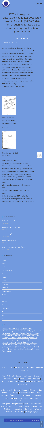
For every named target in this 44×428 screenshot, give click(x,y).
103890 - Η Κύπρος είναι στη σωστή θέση (13, 247)
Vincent (5, 349)
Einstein (16, 379)
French (24, 335)
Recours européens (15, 406)
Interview (25, 340)
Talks (3, 312)
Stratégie (34, 406)
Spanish (26, 344)
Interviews (5, 287)
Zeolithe (20, 349)
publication (12, 344)
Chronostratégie (36, 390)
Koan (26, 404)
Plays (3, 298)
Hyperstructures (25, 401)
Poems (4, 305)
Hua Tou (15, 401)
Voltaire (40, 381)
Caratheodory (7, 331)
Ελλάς (12, 367)
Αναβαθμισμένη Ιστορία (32, 349)
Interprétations (17, 404)
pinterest (27, 342)
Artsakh (11, 328)
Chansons (25, 390)
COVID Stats (13, 393)
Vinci (10, 349)
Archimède (10, 376)
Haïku (10, 398)
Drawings (5, 284)
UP (41, 422)
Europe (21, 395)
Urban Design (28, 409)
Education (30, 333)
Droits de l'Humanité (26, 393)
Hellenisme (12, 337)
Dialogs (4, 277)
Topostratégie (16, 409)
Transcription (20, 347)
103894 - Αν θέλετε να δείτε (9, 221)
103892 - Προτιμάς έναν (8, 234)
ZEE (15, 349)
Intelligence (17, 340)
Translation (29, 347)
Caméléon (4, 367)
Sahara (20, 344)
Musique (13, 342)
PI (17, 370)
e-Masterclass (7, 333)
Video (36, 347)
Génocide (38, 395)
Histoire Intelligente (22, 337)
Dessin (23, 331)
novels (20, 342)
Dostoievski (37, 331)
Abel (3, 376)
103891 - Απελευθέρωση (9, 240)
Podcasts (5, 301)
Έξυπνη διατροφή (31, 412)
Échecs (38, 393)
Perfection (39, 367)
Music (4, 294)
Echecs (23, 333)
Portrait (5, 344)
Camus (30, 328)
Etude (4, 335)
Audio (4, 263)
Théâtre (7, 409)
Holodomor (33, 337)
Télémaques (24, 370)
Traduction (11, 347)
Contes (4, 274)
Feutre (10, 335)
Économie (4, 395)
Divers (4, 281)
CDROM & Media (7, 270)
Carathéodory (27, 376)
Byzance (23, 328)
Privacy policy (35, 420)
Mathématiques (35, 404)
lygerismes (6, 342)
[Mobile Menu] (39, 3)
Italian (31, 340)
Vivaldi (33, 381)
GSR (23, 367)
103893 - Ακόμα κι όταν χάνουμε (11, 227)
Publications (5, 308)
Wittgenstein (22, 384)
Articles (16, 43)
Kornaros (36, 379)
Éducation (13, 395)
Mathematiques (6, 291)
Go (37, 335)
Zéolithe (21, 412)
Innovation (37, 401)
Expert (17, 367)
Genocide (31, 335)
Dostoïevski (7, 379)
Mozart (10, 381)
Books (4, 267)
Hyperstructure (7, 340)
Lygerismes (30, 367)
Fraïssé (22, 379)
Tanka (41, 406)
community (16, 331)
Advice (3, 390)
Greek (5, 337)
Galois (29, 379)
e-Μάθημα (16, 333)
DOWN (41, 425)
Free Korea (17, 335)
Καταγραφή (6, 351)
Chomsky (37, 376)
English (37, 333)
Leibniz (3, 381)
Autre (17, 328)
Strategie (33, 344)
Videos (4, 315)
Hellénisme (18, 398)
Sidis (16, 381)
